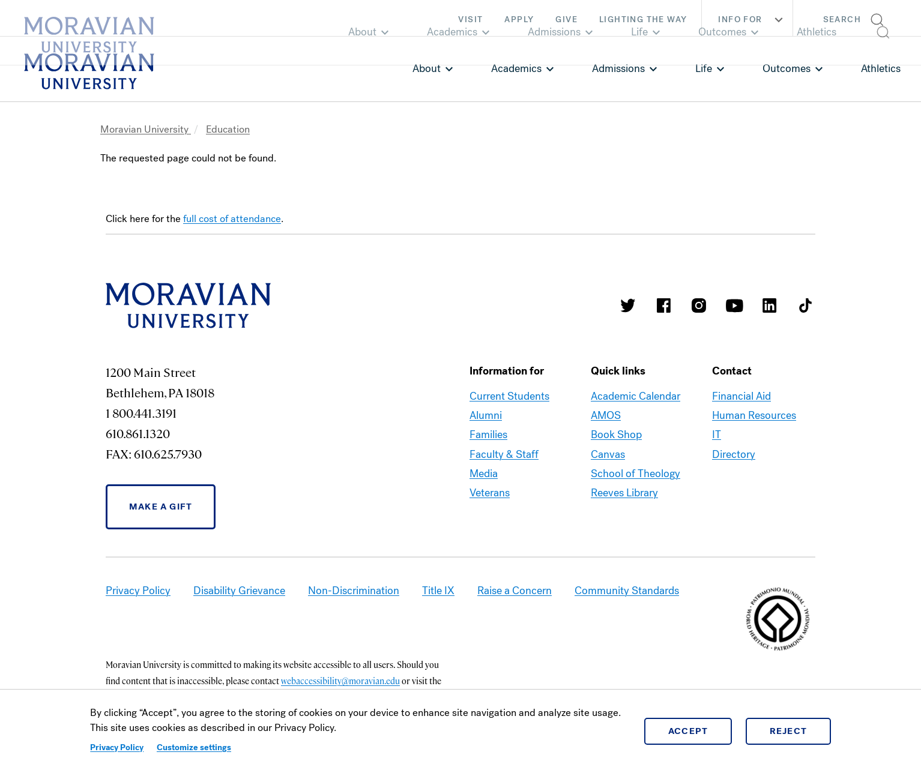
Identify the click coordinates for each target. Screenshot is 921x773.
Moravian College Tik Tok (805, 305)
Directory (733, 454)
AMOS (606, 415)
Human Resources (754, 415)
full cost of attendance (232, 219)
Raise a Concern (514, 590)
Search (842, 19)
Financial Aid (741, 396)
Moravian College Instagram (699, 305)
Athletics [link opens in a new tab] (881, 68)
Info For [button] (752, 20)
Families (488, 434)
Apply (519, 19)
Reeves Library (624, 493)
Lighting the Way (643, 19)
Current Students (509, 396)
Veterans (490, 493)
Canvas (608, 454)
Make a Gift (160, 507)
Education (228, 129)
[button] (857, 18)
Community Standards (627, 590)
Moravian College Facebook (663, 305)
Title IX (438, 590)
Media (484, 473)
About (426, 68)
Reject (789, 731)
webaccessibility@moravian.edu (340, 680)
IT (716, 434)
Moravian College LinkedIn (770, 305)
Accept (688, 731)
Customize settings (194, 747)
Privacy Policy (116, 747)
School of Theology (635, 473)
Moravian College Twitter (628, 305)
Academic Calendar (635, 396)
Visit (470, 19)
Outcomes (786, 68)
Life (703, 68)
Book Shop (616, 434)
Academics (516, 68)
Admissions (618, 68)
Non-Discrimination (353, 590)
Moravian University (145, 129)
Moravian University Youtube (734, 305)
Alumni (486, 415)
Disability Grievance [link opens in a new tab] (239, 590)
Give (566, 19)
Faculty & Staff (504, 454)
